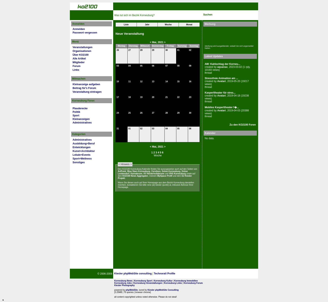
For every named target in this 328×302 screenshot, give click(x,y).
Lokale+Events (81, 154)
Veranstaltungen (82, 47)
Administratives (82, 122)
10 (118, 81)
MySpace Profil (164, 176)
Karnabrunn (136, 173)
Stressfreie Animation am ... (221, 78)
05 (141, 66)
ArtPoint (122, 171)
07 (166, 66)
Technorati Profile (164, 273)
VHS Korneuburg (177, 173)
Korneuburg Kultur (163, 281)
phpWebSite (132, 290)
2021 (160, 42)
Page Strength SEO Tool (191, 273)
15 (178, 81)
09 (190, 66)
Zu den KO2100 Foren (242, 124)
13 (153, 81)
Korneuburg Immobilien (186, 281)
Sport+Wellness (82, 158)
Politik (76, 112)
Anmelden (79, 29)
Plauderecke (80, 108)
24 (118, 113)
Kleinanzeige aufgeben (86, 84)
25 (129, 113)
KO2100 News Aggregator (135, 176)
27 (129, 50)
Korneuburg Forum (193, 283)
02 (190, 50)
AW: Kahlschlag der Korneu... (222, 64)
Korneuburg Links (173, 283)
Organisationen (82, 51)
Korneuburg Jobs (123, 283)
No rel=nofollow (211, 273)
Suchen (207, 14)
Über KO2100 (80, 54)
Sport (76, 115)
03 (118, 66)
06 (153, 66)
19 (141, 97)
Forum (77, 66)
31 (118, 128)
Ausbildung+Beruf (84, 143)
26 (118, 50)
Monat (189, 24)
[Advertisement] (229, 35)
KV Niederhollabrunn (154, 173)
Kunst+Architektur (84, 151)
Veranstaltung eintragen (87, 91)
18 (129, 97)
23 (190, 97)
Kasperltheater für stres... (220, 92)
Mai (154, 42)
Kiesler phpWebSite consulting (133, 273)
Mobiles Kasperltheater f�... (222, 107)
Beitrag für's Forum (84, 88)
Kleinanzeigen (81, 119)
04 (129, 66)
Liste (126, 24)
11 (129, 81)
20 (153, 97)
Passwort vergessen (85, 32)
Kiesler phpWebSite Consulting (163, 290)
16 (190, 81)
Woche (168, 24)
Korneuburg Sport (143, 281)
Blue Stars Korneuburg (138, 171)
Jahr (147, 24)
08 (178, 66)
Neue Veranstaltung (129, 33)
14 (166, 81)
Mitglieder (79, 62)
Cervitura (155, 171)
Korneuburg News (123, 281)
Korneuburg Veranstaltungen (147, 283)
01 (178, 50)
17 (118, 97)
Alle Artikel (79, 58)
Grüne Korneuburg (171, 171)
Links (76, 69)
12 (141, 81)
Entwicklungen (82, 147)
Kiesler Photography (124, 285)
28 (141, 50)
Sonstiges (79, 162)
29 (153, 50)
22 (178, 97)
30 (166, 50)
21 (166, 97)
